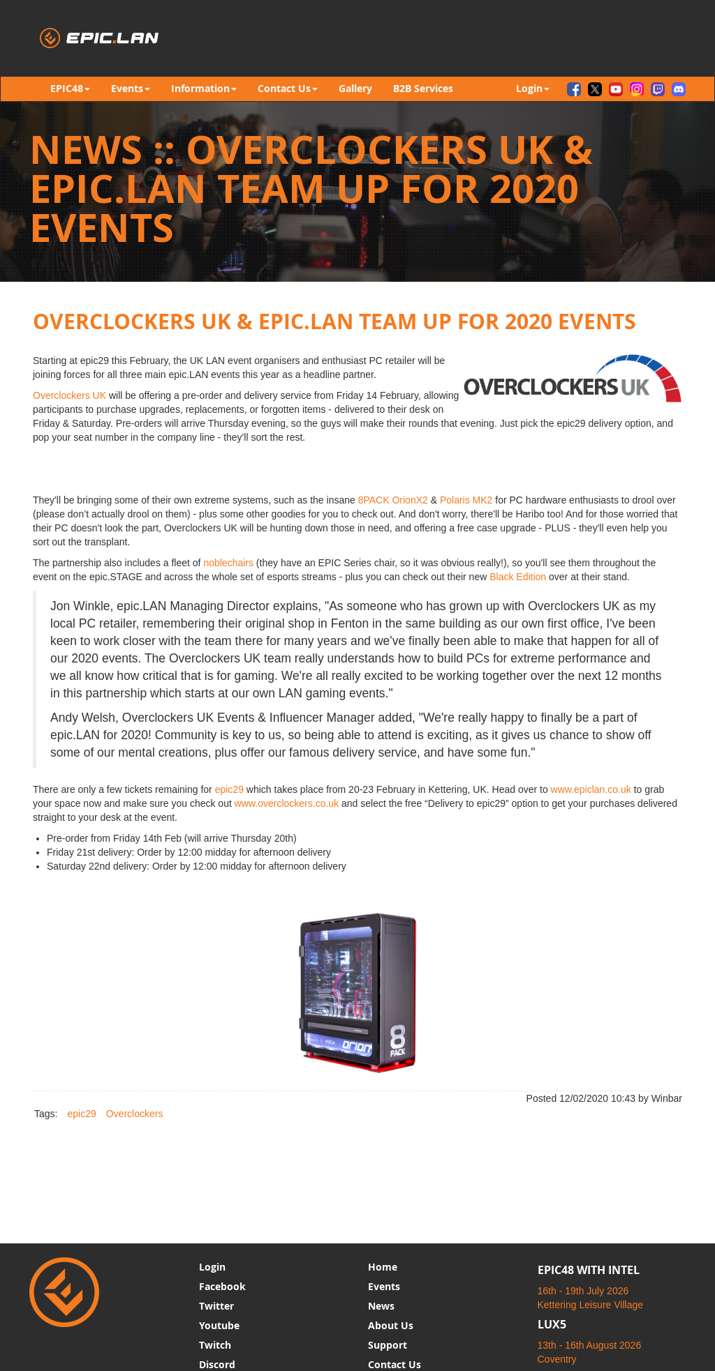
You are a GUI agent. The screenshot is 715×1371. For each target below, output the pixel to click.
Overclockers (134, 1113)
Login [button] (533, 88)
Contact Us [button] (288, 88)
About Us (390, 1325)
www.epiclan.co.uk (591, 789)
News (381, 1305)
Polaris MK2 (466, 500)
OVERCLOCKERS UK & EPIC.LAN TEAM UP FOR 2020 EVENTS (334, 321)
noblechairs (228, 562)
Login (212, 1266)
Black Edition (517, 576)
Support (387, 1344)
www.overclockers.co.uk (287, 803)
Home (382, 1266)
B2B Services (423, 88)
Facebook (222, 1286)
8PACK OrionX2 (393, 500)
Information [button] (204, 88)
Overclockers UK (69, 395)
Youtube (219, 1325)
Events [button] (130, 88)
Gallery (355, 88)
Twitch (215, 1344)
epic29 (229, 789)
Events (384, 1286)
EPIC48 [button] (70, 88)
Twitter (216, 1305)
